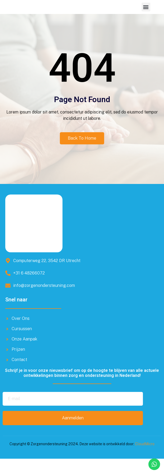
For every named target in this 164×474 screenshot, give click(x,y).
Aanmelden (73, 433)
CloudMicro (145, 459)
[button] (146, 14)
